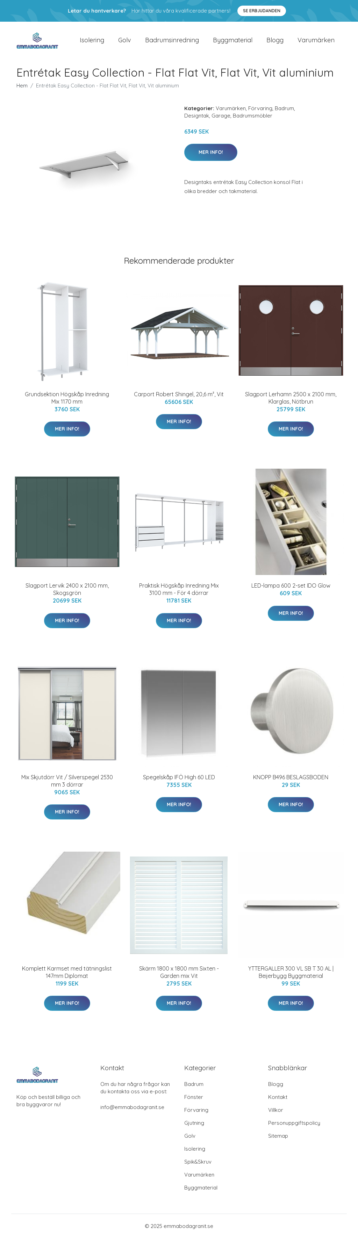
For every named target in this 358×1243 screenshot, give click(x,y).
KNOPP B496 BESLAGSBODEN (290, 782)
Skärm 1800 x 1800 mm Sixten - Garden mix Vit (179, 977)
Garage (221, 120)
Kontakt (277, 1102)
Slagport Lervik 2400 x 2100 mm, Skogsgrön (67, 594)
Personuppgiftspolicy (294, 1127)
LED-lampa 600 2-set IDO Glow (290, 590)
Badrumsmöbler (252, 120)
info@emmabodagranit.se (132, 1112)
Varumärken (316, 42)
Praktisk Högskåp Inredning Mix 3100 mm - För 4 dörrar (179, 594)
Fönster (193, 1102)
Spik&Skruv (198, 1166)
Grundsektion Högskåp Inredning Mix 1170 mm (67, 403)
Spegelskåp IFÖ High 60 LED (179, 782)
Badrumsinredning (172, 42)
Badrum (284, 113)
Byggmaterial (232, 42)
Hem (22, 90)
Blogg (275, 42)
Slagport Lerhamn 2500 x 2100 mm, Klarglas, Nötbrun (290, 403)
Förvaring (260, 113)
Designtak (196, 120)
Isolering (92, 42)
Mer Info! (211, 157)
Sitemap (278, 1140)
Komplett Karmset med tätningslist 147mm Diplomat (67, 977)
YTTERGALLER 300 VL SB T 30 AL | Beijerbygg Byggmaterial (291, 977)
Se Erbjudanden (261, 10)
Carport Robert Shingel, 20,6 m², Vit (179, 399)
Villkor (275, 1114)
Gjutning (194, 1127)
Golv (124, 42)
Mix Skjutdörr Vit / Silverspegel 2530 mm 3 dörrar (67, 786)
